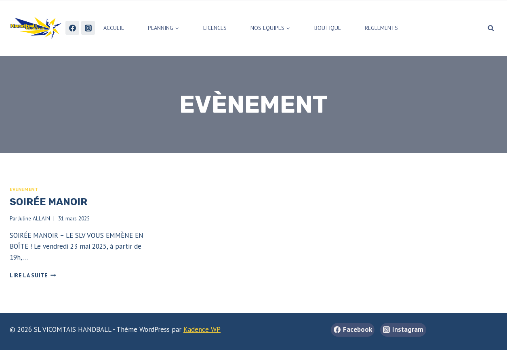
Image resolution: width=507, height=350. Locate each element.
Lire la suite (33, 275)
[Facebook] (72, 28)
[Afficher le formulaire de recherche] (490, 27)
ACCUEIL (113, 27)
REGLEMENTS (381, 27)
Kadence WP (202, 329)
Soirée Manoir (48, 201)
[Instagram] (88, 28)
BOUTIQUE (327, 27)
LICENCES (215, 27)
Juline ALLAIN (34, 218)
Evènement (24, 189)
